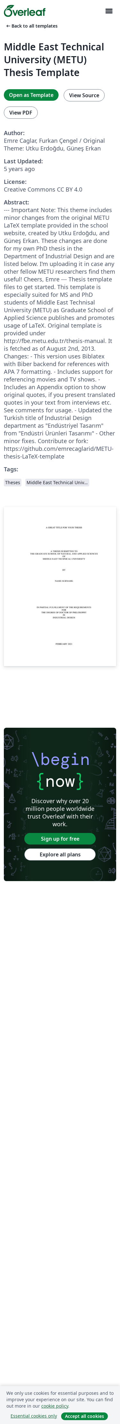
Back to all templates (31, 26)
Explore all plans (60, 854)
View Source (84, 95)
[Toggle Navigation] (108, 11)
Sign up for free (60, 838)
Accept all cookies (84, 1416)
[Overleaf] (24, 11)
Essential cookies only (34, 1416)
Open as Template (31, 95)
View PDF (20, 112)
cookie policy (54, 1406)
